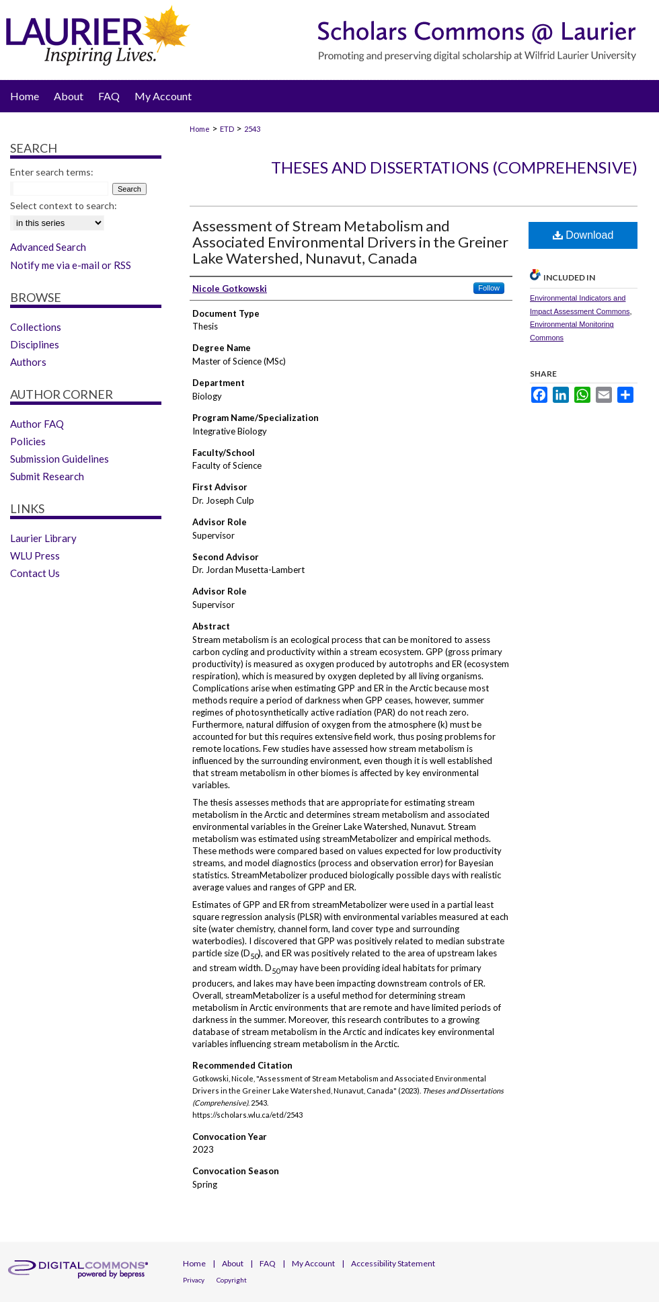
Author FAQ (37, 424)
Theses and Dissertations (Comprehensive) (454, 167)
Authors (28, 362)
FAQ (268, 1263)
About (232, 1263)
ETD (227, 128)
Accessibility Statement (393, 1263)
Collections (35, 327)
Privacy (193, 1280)
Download (583, 235)
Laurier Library (43, 538)
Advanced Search (48, 247)
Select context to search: (63, 205)
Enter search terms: (51, 172)
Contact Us (35, 573)
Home (200, 128)
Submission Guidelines (59, 459)
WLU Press (35, 555)
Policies (28, 441)
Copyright (232, 1280)
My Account (313, 1263)
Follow (489, 288)
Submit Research (47, 476)
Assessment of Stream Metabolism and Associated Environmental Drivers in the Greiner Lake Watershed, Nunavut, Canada (350, 242)
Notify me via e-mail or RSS (70, 265)
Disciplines (34, 344)
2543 (252, 128)
